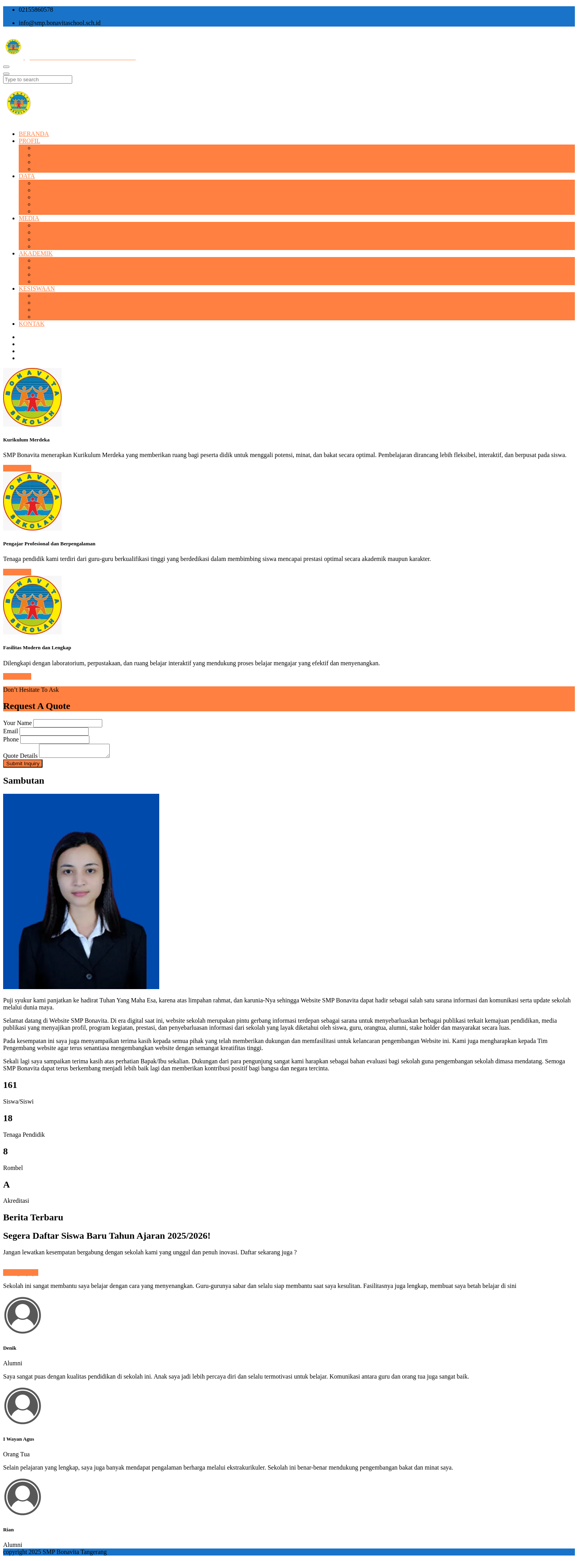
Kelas (41, 204)
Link (40, 281)
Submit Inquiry (22, 766)
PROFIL (29, 141)
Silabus (43, 274)
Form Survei (50, 316)
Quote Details (20, 758)
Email (10, 731)
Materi (42, 267)
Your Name (17, 723)
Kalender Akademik (59, 260)
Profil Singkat (51, 148)
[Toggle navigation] (6, 67)
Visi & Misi (49, 162)
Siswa (41, 197)
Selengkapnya (20, 1275)
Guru (40, 183)
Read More (17, 468)
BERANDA (34, 133)
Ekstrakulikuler (53, 302)
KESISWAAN (37, 288)
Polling (43, 309)
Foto (40, 232)
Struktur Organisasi (58, 169)
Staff (40, 190)
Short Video (49, 246)
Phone (11, 739)
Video (41, 239)
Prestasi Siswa (52, 295)
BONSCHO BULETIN (63, 225)
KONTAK (31, 323)
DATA (27, 176)
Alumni (43, 211)
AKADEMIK (36, 253)
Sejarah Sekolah (54, 155)
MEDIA (29, 218)
